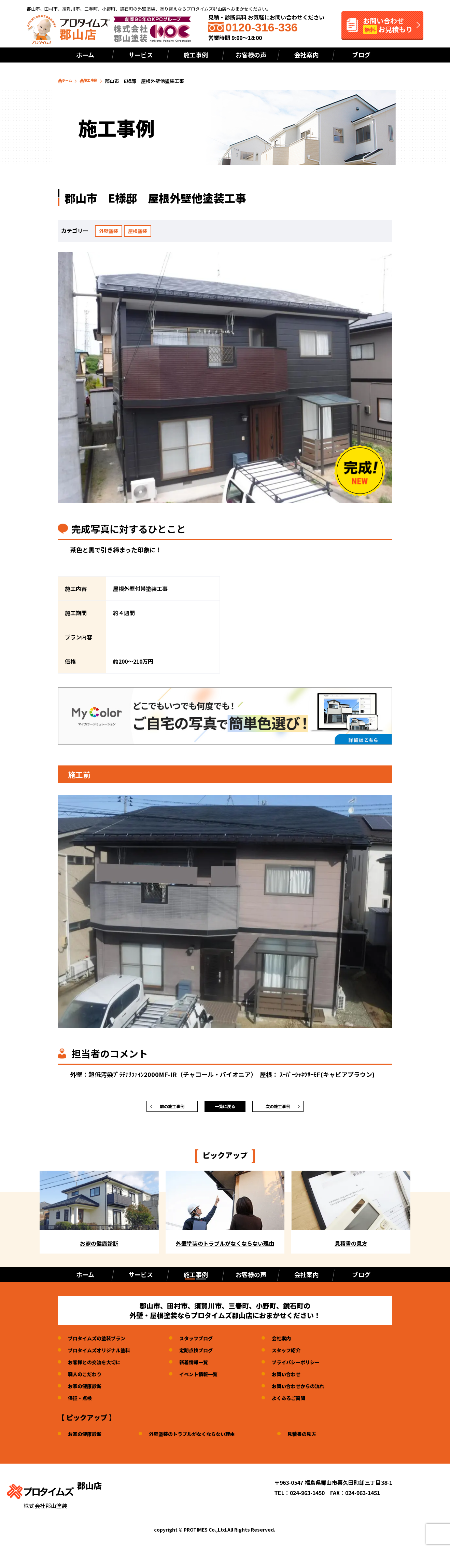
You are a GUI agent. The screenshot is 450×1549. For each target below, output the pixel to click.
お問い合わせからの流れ (316, 1389)
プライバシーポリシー (313, 1365)
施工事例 (195, 54)
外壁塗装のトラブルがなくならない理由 (203, 1437)
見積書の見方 (321, 1437)
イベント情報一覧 (210, 1377)
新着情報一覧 (204, 1365)
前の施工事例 (172, 1108)
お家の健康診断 (87, 1389)
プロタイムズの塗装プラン (100, 1341)
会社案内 (306, 54)
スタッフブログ (207, 1341)
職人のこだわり (87, 1377)
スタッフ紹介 (302, 1353)
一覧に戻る (225, 1108)
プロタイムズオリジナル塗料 (103, 1353)
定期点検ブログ (207, 1353)
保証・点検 (81, 1401)
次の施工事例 (278, 1108)
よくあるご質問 (305, 1401)
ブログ (361, 54)
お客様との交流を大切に (98, 1365)
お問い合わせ (302, 1377)
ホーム (85, 54)
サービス (140, 54)
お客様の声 (251, 54)
